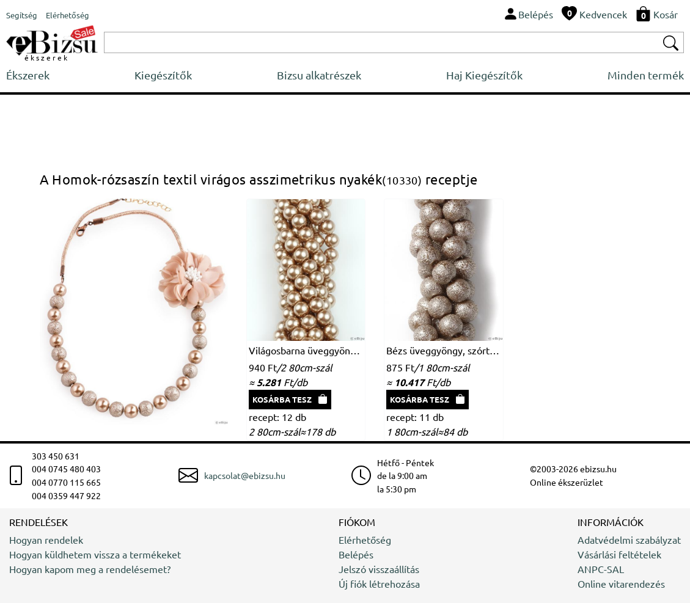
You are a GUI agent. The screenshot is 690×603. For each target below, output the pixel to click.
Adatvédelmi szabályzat (629, 539)
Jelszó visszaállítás (379, 569)
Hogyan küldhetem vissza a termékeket (95, 554)
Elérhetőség (365, 539)
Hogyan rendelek (46, 539)
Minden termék (645, 74)
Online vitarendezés (621, 583)
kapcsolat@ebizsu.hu (244, 475)
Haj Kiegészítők (484, 74)
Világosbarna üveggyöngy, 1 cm (306, 350)
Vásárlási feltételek (619, 554)
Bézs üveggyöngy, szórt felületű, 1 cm (443, 350)
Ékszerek (28, 74)
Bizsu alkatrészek (319, 74)
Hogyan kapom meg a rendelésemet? (90, 569)
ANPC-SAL (601, 569)
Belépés (356, 554)
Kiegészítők (163, 74)
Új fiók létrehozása (379, 583)
